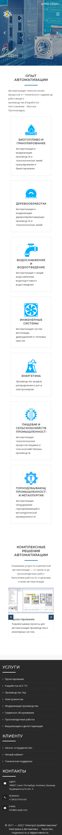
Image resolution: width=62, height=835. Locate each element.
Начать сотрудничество (18, 747)
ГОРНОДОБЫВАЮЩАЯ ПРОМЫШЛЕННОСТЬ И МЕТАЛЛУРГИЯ (33, 492)
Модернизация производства (21, 706)
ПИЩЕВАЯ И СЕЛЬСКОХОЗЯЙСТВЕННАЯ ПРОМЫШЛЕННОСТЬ (36, 428)
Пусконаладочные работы (20, 719)
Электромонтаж (14, 699)
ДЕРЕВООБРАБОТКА (31, 203)
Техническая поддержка (18, 761)
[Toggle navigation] (58, 15)
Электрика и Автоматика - (24, 829)
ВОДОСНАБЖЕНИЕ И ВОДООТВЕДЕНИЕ (31, 264)
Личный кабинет (50, 3)
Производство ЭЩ (15, 692)
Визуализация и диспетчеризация (24, 726)
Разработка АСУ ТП (16, 685)
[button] (4, 33)
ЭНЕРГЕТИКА (31, 376)
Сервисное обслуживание (19, 712)
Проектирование (23, 619)
